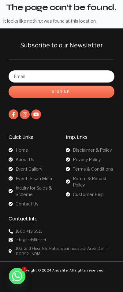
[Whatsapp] (17, 276)
